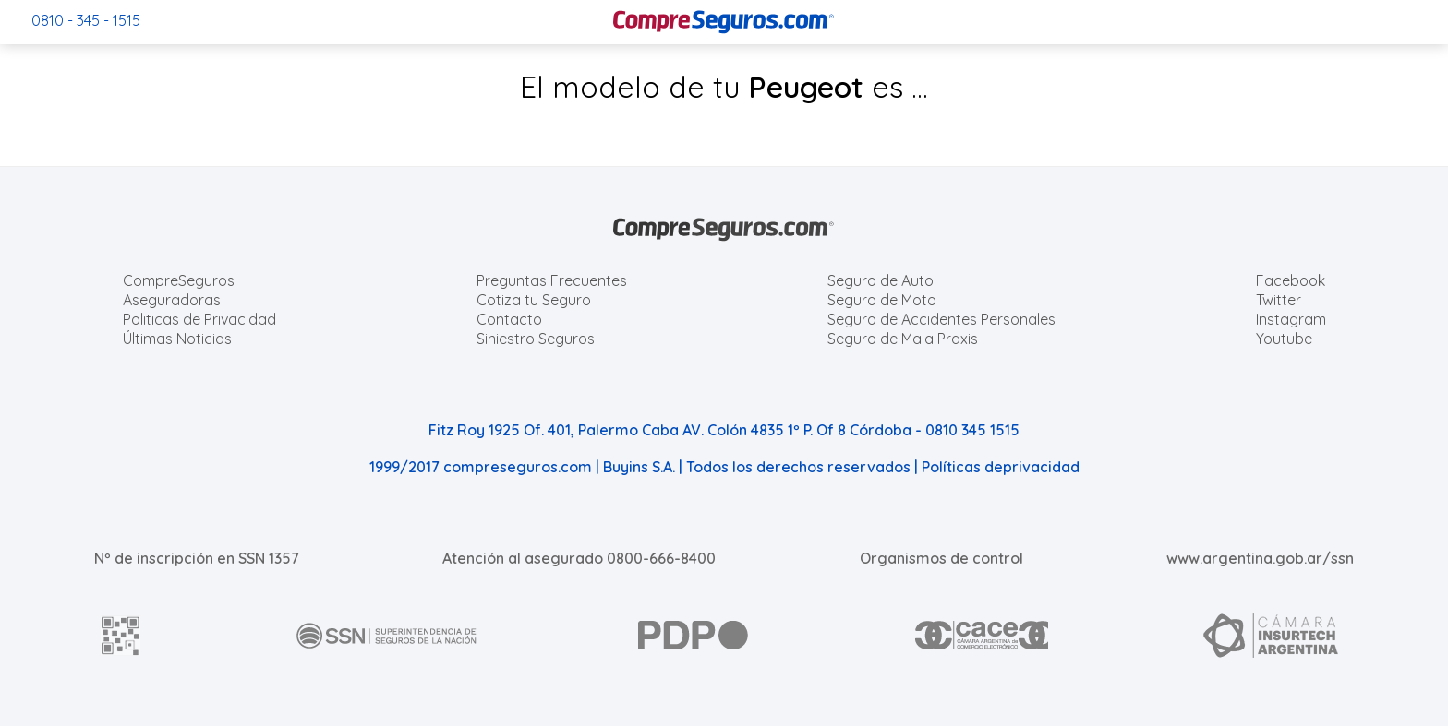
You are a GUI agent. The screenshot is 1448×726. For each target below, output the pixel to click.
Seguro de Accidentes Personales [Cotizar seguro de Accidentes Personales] (941, 319)
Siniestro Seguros (536, 338)
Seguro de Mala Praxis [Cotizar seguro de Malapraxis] (902, 338)
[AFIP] (121, 635)
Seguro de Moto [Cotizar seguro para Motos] (881, 299)
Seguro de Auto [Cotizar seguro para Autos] (880, 280)
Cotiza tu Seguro (534, 299)
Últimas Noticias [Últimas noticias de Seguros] (177, 338)
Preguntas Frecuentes (552, 280)
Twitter (1278, 299)
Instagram (1291, 319)
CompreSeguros (179, 280)
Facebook (1290, 280)
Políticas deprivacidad (1001, 467)
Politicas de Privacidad (199, 319)
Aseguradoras (172, 299)
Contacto (509, 319)
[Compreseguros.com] (724, 22)
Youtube (1284, 338)
